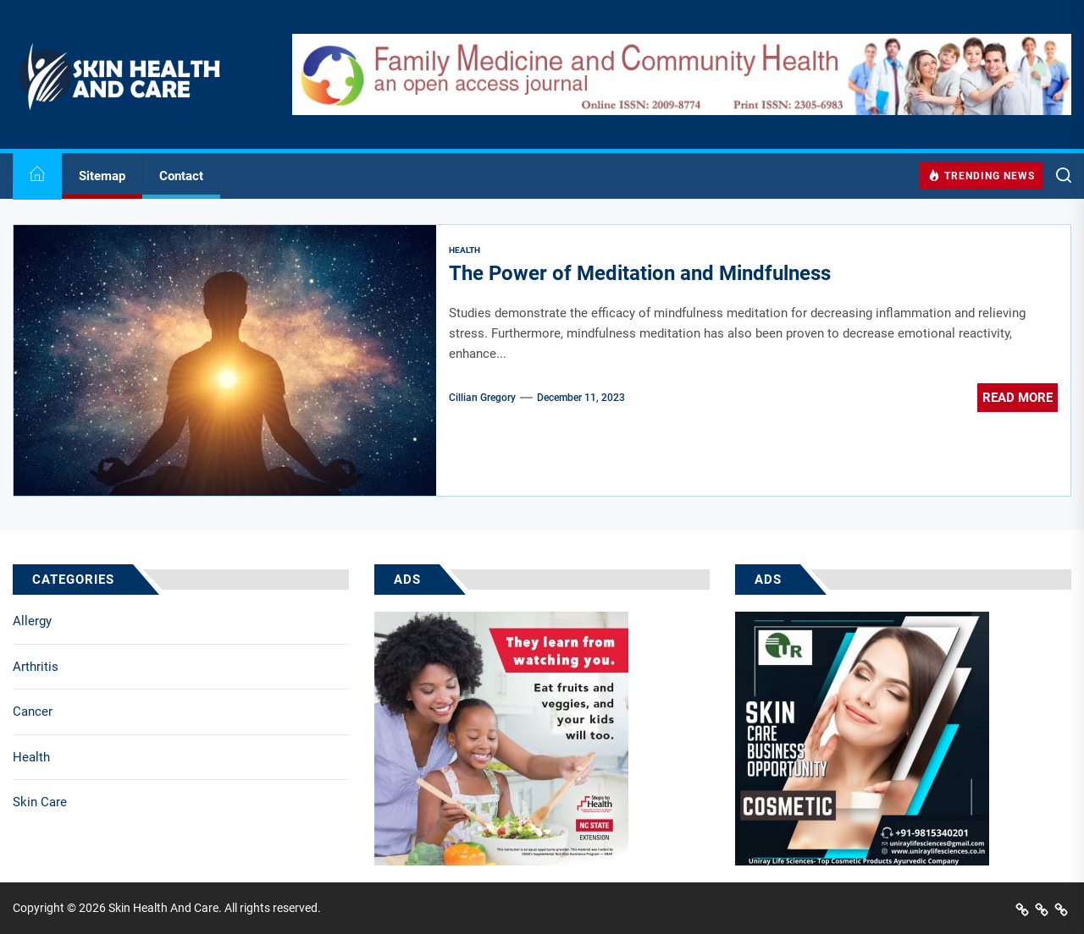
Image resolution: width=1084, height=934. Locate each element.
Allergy (32, 621)
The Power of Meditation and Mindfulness (640, 273)
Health (31, 757)
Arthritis (35, 666)
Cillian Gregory (482, 398)
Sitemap (102, 176)
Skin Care (40, 802)
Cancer (33, 711)
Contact (181, 176)
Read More (1017, 397)
